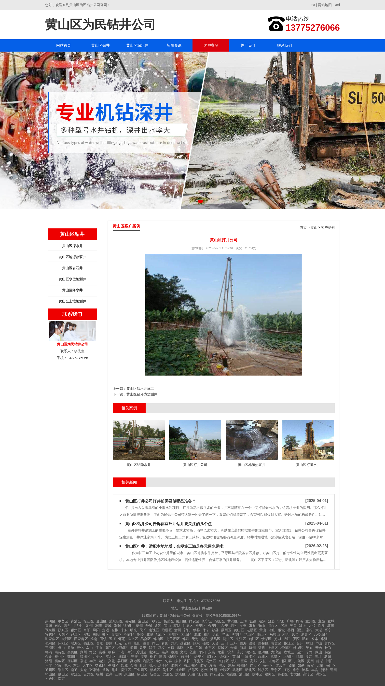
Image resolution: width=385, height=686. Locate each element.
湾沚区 (228, 639)
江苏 (286, 670)
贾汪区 (76, 674)
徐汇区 (220, 621)
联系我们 (284, 45)
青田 (165, 643)
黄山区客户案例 (323, 227)
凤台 (295, 634)
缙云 (155, 643)
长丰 (314, 639)
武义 (161, 648)
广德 (290, 621)
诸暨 (261, 648)
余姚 (48, 656)
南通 (74, 670)
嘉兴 (165, 652)
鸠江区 (253, 639)
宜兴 (109, 674)
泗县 (233, 626)
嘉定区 (130, 621)
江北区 (111, 656)
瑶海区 (76, 643)
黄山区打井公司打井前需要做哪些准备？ (160, 501)
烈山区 (161, 634)
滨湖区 (180, 674)
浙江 (308, 656)
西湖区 (263, 656)
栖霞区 (231, 674)
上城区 (288, 656)
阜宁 (48, 665)
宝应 (244, 661)
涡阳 (117, 626)
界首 (293, 626)
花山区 (249, 634)
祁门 (187, 630)
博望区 (236, 634)
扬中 (177, 661)
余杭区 (225, 656)
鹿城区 (289, 652)
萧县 (252, 626)
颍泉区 (50, 630)
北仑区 (98, 656)
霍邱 (176, 626)
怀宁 (328, 630)
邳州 (333, 670)
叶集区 (188, 626)
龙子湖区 (173, 639)
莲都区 (185, 643)
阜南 (330, 626)
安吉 (318, 648)
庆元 (118, 643)
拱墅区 (276, 656)
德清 (48, 652)
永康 (170, 648)
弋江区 (241, 639)
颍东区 (63, 630)
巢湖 (324, 639)
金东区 (210, 648)
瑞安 (239, 652)
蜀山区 (88, 643)
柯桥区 (285, 648)
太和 (311, 626)
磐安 (142, 648)
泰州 (159, 661)
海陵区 (148, 661)
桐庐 (153, 656)
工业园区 (140, 670)
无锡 (191, 674)
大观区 (63, 634)
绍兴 (309, 648)
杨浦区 (169, 621)
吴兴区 (72, 652)
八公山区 (321, 634)
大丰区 (87, 665)
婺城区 (223, 648)
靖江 (102, 661)
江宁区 (202, 674)
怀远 (121, 639)
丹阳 (187, 661)
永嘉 (211, 652)
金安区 (213, 626)
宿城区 (72, 661)
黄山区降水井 (72, 290)
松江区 (88, 621)
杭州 (299, 656)
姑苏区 (193, 670)
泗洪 (318, 656)
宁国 (280, 621)
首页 (303, 227)
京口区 (224, 661)
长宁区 (207, 621)
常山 (89, 648)
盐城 (124, 665)
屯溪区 (252, 630)
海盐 (92, 652)
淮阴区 (176, 665)
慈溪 (328, 652)
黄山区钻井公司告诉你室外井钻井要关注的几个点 (168, 524)
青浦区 (76, 621)
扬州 (310, 661)
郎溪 (299, 621)
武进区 (237, 670)
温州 (300, 652)
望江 (300, 630)
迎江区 (76, 634)
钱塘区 (173, 656)
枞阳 (96, 634)
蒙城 (108, 626)
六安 (224, 626)
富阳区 (212, 656)
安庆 (86, 634)
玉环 (233, 643)
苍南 (193, 652)
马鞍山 (275, 634)
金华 (233, 648)
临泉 (321, 626)
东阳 (180, 648)
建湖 (319, 661)
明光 (133, 630)
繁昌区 (215, 639)
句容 (168, 661)
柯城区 (122, 648)
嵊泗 (309, 643)
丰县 (314, 670)
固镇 (103, 639)
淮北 (197, 634)
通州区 (50, 670)
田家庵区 (81, 639)
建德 (162, 656)
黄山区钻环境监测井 (141, 394)
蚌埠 (185, 639)
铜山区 (50, 674)
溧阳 (213, 670)
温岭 (252, 643)
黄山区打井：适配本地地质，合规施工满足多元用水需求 (174, 546)
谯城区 (128, 626)
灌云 (222, 665)
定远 (105, 630)
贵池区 (78, 626)
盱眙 (142, 665)
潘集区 (306, 634)
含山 (216, 634)
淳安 (143, 656)
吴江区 (126, 670)
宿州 (283, 626)
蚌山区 (158, 639)
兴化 (111, 661)
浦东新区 (116, 621)
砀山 (261, 626)
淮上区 (133, 639)
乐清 (230, 652)
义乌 (189, 648)
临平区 (186, 656)
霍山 (167, 626)
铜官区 (129, 634)
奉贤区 (63, 621)
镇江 (234, 661)
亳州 (139, 626)
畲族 (109, 643)
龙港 (221, 652)
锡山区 (142, 674)
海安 (310, 665)
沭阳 (48, 661)
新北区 (250, 670)
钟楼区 (263, 670)
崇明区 (50, 621)
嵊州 (252, 648)
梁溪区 (168, 674)
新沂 (324, 670)
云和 (127, 643)
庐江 (286, 639)
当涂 (225, 634)
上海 (243, 621)
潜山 (272, 630)
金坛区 (225, 670)
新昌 (243, 648)
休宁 (205, 630)
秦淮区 (282, 674)
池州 (89, 626)
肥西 (296, 639)
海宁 (130, 652)
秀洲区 (141, 652)
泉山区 (63, 674)
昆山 (114, 670)
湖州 (83, 652)
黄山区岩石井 (72, 268)
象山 (318, 652)
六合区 (50, 679)
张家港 (94, 670)
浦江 (152, 648)
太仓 (83, 670)
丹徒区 (198, 661)
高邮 (253, 661)
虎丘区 (180, 670)
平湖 (120, 652)
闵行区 (156, 621)
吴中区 (168, 670)
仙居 (205, 643)
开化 (80, 648)
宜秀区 (50, 634)
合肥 (99, 643)
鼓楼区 (257, 674)
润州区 (211, 661)
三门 (224, 643)
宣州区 (310, 621)
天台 (215, 643)
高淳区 (308, 674)
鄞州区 (72, 656)
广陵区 (299, 661)
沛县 (305, 670)
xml (337, 5)
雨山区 (262, 634)
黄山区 (239, 630)
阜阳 (86, 630)
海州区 (268, 665)
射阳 (329, 661)
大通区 (66, 639)
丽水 (196, 643)
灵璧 (243, 626)
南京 (61, 679)
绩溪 (262, 621)
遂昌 (146, 643)
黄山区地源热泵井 (72, 257)
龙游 (70, 648)
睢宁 (296, 670)
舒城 (148, 626)
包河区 (50, 643)
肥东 (305, 639)
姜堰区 (122, 661)
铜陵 (140, 634)
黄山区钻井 (100, 45)
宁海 (309, 652)
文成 (183, 652)
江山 (98, 648)
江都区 (274, 661)
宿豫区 (60, 661)
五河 (112, 639)
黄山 (262, 630)
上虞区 (273, 648)
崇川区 (63, 670)
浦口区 (244, 674)
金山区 (101, 621)
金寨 (158, 626)
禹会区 (145, 639)
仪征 (262, 661)
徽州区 (226, 630)
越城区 (298, 648)
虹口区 (181, 621)
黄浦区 (232, 621)
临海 (243, 643)
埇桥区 (273, 626)
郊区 (105, 634)
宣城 (321, 621)
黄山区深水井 (137, 45)
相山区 (186, 634)
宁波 (134, 656)
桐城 (281, 630)
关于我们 (247, 45)
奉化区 (60, 656)
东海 (231, 665)
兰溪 (198, 648)
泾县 (271, 621)
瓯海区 (263, 652)
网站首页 (63, 45)
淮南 (93, 639)
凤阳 (96, 630)
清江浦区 (190, 665)
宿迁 (83, 661)
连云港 (280, 665)
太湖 (318, 630)
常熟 (105, 670)
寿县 (285, 634)
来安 (124, 630)
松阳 (137, 643)
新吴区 (155, 674)
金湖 (133, 665)
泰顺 (174, 652)
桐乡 (111, 652)
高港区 (135, 661)
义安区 (116, 634)
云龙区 (88, 674)
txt (313, 5)
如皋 (301, 665)
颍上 (302, 626)
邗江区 (286, 661)
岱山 (318, 643)
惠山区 (129, 674)
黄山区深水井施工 (140, 389)
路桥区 (263, 643)
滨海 (58, 665)
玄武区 (295, 674)
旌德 (252, 621)
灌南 (212, 665)
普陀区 (330, 643)
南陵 (204, 639)
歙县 (215, 630)
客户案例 (211, 45)
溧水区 (321, 674)
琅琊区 (167, 630)
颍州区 (76, 630)
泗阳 (327, 656)
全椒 (114, 630)
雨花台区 (217, 674)
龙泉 (174, 643)
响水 (67, 665)
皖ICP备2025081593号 (223, 615)
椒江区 (289, 643)
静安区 (194, 621)
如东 (291, 665)
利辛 (98, 626)
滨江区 (250, 656)
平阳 (202, 652)
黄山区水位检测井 (72, 279)
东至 (67, 626)
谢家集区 (52, 639)
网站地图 (325, 5)
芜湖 (277, 639)
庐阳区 (63, 643)
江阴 (118, 674)
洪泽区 (163, 665)
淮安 (203, 665)
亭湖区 (113, 665)
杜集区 (173, 634)
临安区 (199, 656)
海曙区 (123, 656)
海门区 (331, 665)
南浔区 (60, 652)
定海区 (50, 648)
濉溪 (149, 634)
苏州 (204, 670)
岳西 (290, 630)
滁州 (177, 630)
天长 (142, 630)
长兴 (328, 648)
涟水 (152, 665)
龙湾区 (276, 652)
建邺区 (270, 674)
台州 (300, 643)
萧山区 (237, 656)
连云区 (255, 665)
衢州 (133, 648)
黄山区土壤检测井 (72, 301)
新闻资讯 (174, 45)
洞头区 (251, 652)
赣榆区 (242, 665)
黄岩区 (276, 643)
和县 (206, 634)
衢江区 (110, 648)
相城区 (155, 670)
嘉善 (102, 652)
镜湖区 (266, 639)
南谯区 (154, 630)
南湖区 (154, 652)
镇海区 (85, 656)
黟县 (196, 630)
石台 (58, 626)
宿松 (309, 630)
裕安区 (200, 626)
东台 (76, 665)
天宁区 (276, 670)
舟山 (61, 648)
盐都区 (100, 665)
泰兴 (92, 661)
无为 (195, 639)
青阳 (48, 626)
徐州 (99, 674)
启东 (319, 665)
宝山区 (143, 621)
